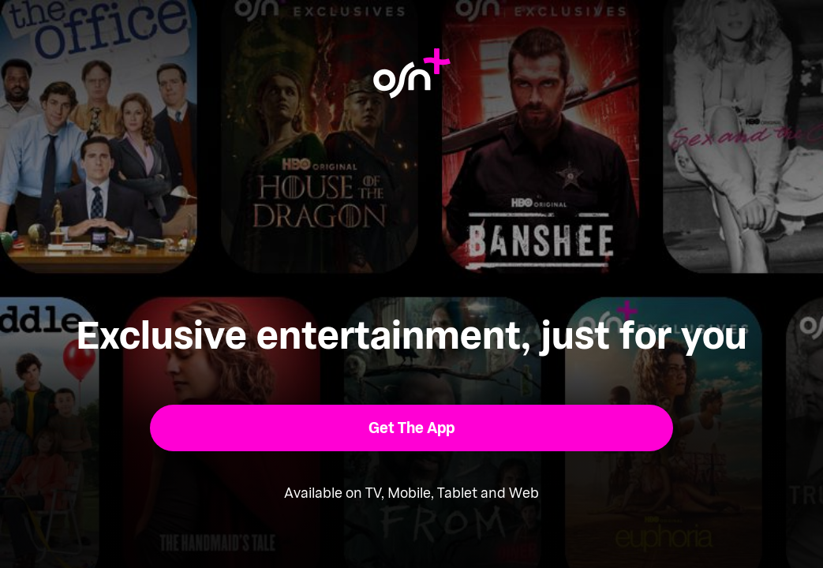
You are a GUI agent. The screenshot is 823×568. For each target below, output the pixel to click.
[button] (411, 428)
